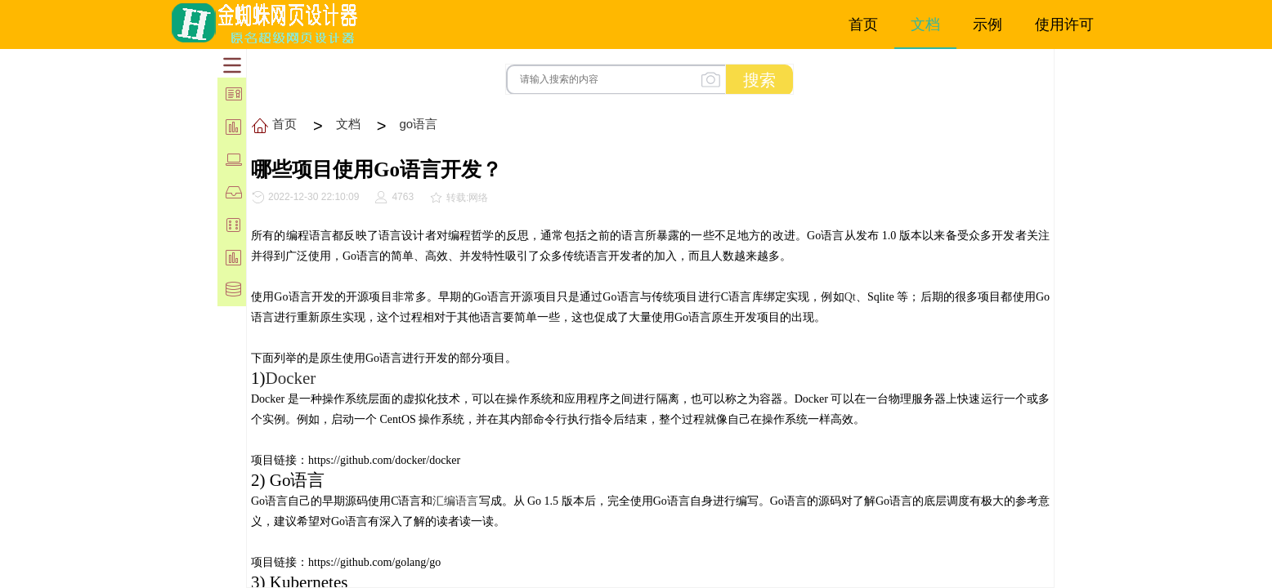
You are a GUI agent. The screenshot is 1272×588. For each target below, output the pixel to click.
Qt (850, 297)
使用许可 (1064, 24)
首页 (284, 124)
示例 (987, 24)
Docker (291, 378)
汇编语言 (455, 501)
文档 (348, 124)
